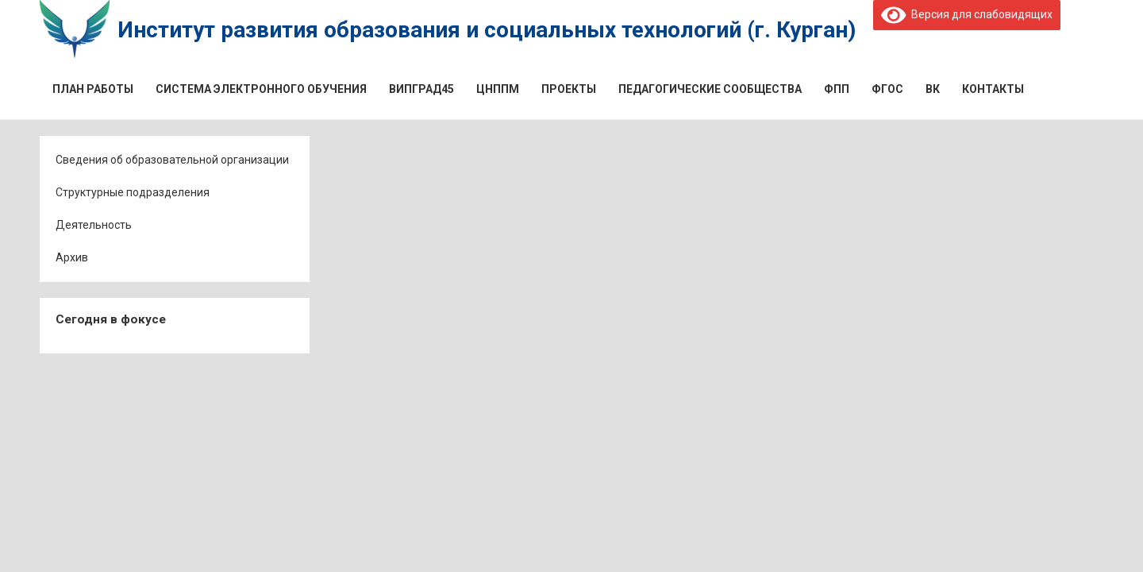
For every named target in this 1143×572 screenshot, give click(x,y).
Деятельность (94, 224)
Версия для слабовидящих (967, 14)
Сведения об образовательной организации (172, 159)
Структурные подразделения (133, 192)
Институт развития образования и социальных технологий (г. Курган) (486, 30)
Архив (72, 257)
